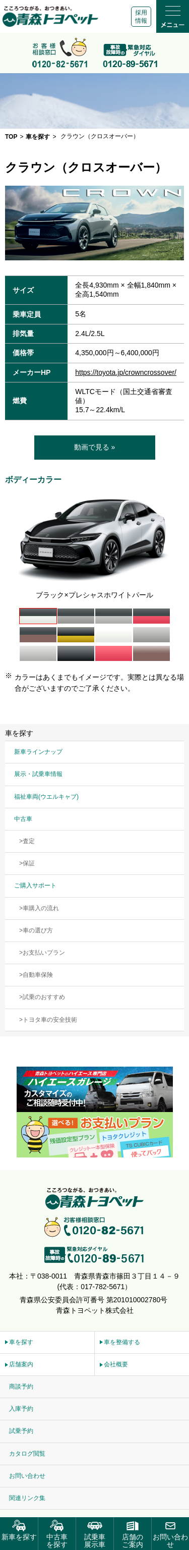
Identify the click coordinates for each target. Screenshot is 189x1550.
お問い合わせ (27, 1475)
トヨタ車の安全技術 (50, 1019)
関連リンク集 (27, 1498)
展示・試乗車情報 (38, 774)
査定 (29, 841)
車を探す (21, 1342)
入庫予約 (21, 1408)
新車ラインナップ (38, 751)
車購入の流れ (41, 908)
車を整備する (122, 1342)
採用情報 (141, 17)
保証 (29, 863)
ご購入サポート (35, 885)
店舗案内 (21, 1364)
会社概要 (116, 1364)
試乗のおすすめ (44, 997)
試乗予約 (21, 1430)
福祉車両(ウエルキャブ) (46, 796)
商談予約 (21, 1386)
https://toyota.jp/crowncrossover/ (125, 372)
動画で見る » (94, 447)
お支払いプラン (44, 952)
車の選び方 (38, 930)
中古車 (23, 818)
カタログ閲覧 (27, 1453)
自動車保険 (38, 974)
